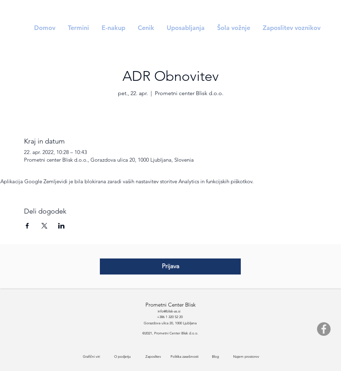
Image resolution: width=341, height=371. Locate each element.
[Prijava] (170, 266)
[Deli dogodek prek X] (44, 226)
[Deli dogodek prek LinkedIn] (61, 226)
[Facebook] (324, 329)
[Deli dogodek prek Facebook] (27, 226)
